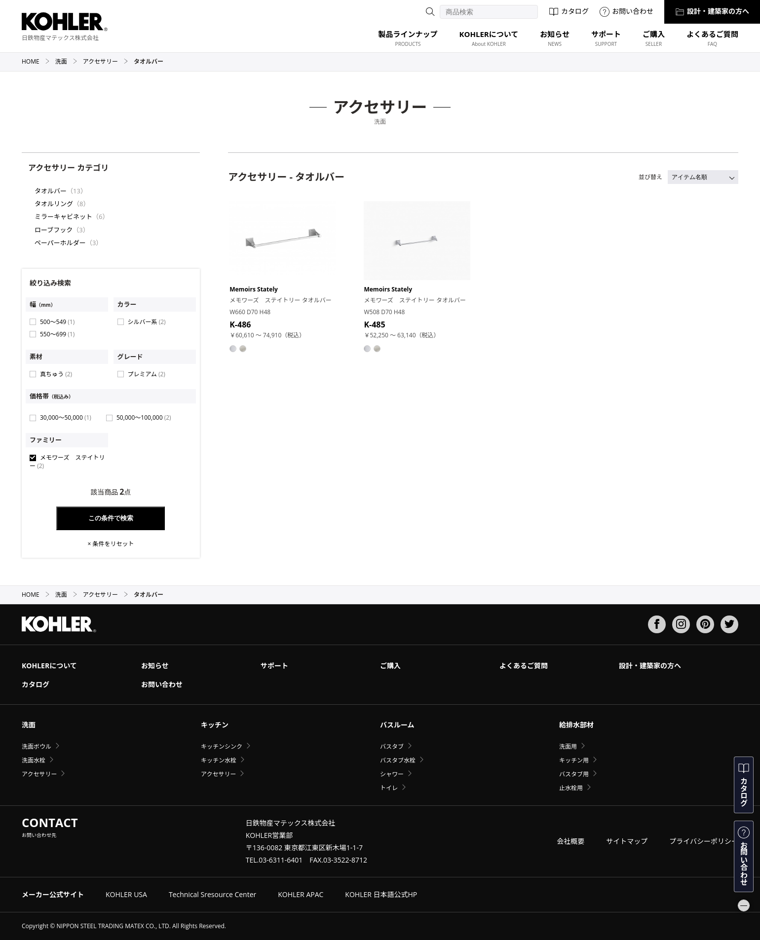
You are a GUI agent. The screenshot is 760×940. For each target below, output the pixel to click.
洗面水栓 (33, 760)
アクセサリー (105, 61)
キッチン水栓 (218, 760)
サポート (274, 665)
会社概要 (570, 841)
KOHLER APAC (300, 894)
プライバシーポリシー (703, 841)
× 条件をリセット (110, 544)
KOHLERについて (49, 665)
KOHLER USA (126, 894)
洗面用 (568, 746)
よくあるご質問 (523, 665)
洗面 (66, 61)
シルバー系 (147, 322)
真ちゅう (56, 374)
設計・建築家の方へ (712, 11)
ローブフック (54, 229)
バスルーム (397, 724)
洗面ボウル (36, 746)
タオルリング (54, 203)
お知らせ (155, 665)
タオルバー (51, 190)
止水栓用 (571, 788)
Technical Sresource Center (212, 894)
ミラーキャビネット (63, 216)
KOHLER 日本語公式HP (381, 894)
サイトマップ (626, 841)
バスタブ (392, 746)
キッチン (214, 724)
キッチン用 (574, 760)
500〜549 (57, 322)
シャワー (392, 774)
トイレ (389, 788)
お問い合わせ (626, 11)
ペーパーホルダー (60, 242)
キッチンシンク (221, 746)
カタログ (569, 11)
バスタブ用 (574, 774)
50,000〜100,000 (143, 417)
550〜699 (57, 334)
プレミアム (146, 374)
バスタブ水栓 (398, 760)
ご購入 (390, 665)
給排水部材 (576, 724)
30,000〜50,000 (65, 417)
